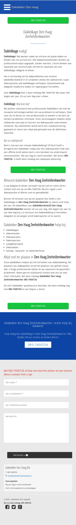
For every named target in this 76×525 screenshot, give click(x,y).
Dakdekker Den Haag (25, 7)
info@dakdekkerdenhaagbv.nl (20, 475)
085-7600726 (38, 20)
